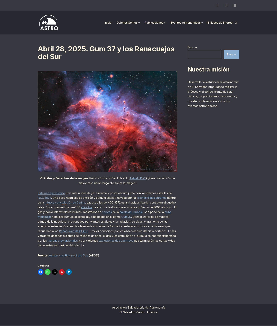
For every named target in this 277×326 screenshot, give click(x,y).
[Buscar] (236, 22)
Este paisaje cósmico (51, 193)
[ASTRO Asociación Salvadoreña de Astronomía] (48, 22)
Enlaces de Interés (220, 22)
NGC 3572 (45, 198)
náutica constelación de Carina (75, 203)
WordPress (81, 321)
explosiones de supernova (133, 241)
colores (125, 212)
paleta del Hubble (150, 212)
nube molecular (55, 217)
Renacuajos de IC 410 (80, 231)
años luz (101, 208)
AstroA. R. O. (137, 178)
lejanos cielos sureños (155, 198)
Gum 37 (143, 217)
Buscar (192, 47)
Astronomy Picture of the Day (69, 256)
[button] (139, 22)
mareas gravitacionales (78, 241)
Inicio (107, 22)
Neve (41, 321)
